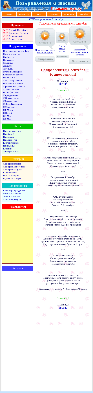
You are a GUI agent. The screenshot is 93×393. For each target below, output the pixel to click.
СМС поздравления (12, 80)
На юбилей (8, 134)
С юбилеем (8, 57)
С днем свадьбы (11, 89)
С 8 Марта (8, 110)
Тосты (39, 14)
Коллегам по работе (13, 74)
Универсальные (10, 151)
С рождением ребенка (14, 86)
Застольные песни (12, 193)
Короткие (7, 148)
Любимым (8, 69)
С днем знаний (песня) (62, 51)
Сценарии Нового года (14, 166)
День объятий (16, 36)
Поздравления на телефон (16, 51)
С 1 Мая (7, 116)
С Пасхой (7, 113)
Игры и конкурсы (11, 175)
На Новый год (10, 140)
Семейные (8, 63)
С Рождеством (10, 101)
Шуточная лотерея (12, 178)
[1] (59, 84)
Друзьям (7, 66)
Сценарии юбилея (12, 164)
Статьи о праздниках (13, 199)
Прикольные (9, 77)
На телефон (84, 14)
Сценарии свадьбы (12, 169)
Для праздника (69, 14)
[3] (66, 84)
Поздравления (24, 14)
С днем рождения (11, 54)
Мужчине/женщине (12, 71)
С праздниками (10, 95)
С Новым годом (11, 98)
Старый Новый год (18, 30)
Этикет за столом (11, 196)
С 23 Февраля (10, 107)
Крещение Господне (19, 33)
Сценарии (54, 14)
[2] (63, 84)
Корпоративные (11, 143)
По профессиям (11, 92)
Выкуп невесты (10, 172)
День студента (16, 39)
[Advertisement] (17, 286)
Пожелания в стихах (13, 83)
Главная (9, 14)
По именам (8, 60)
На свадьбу (8, 137)
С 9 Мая (7, 119)
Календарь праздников (14, 190)
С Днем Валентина (12, 104)
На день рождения (12, 131)
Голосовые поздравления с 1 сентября (63, 23)
